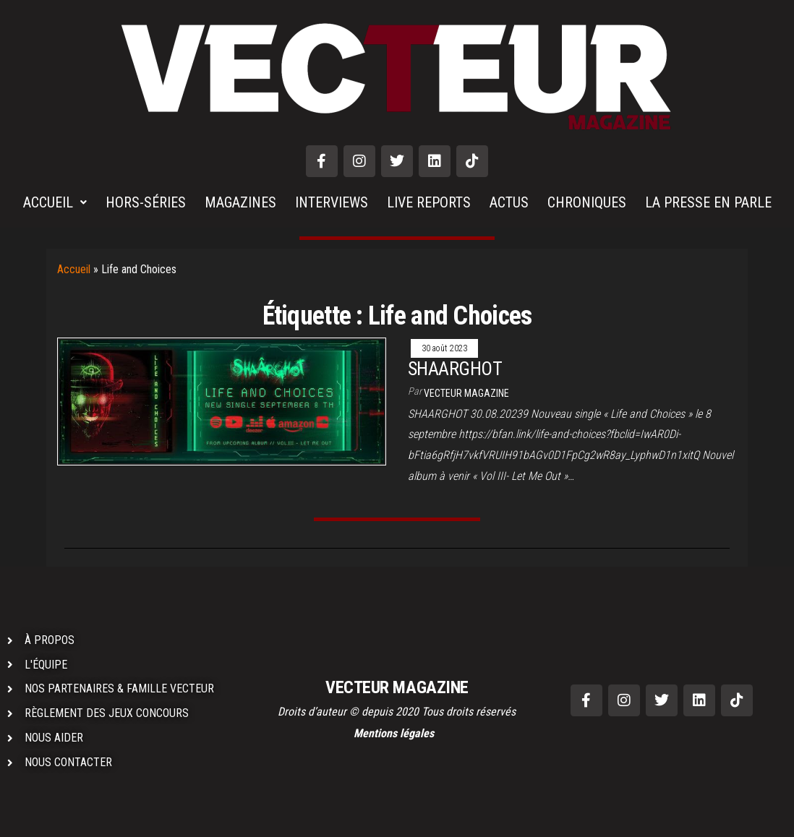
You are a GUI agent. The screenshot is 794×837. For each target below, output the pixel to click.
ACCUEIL (55, 202)
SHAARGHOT (455, 368)
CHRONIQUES (586, 202)
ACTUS (509, 202)
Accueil (73, 269)
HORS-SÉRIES (146, 202)
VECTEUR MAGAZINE (466, 393)
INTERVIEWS (331, 202)
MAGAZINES (240, 202)
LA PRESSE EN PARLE (708, 202)
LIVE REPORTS (429, 202)
